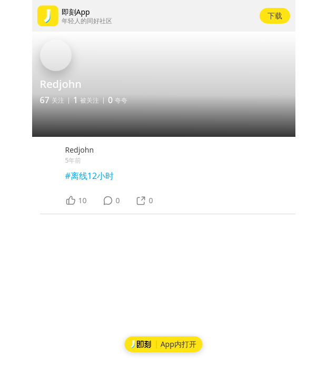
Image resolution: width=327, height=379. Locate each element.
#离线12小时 (89, 176)
